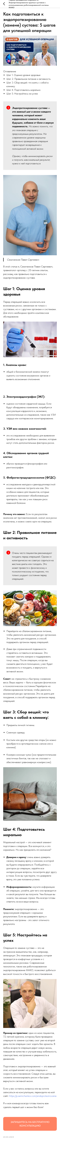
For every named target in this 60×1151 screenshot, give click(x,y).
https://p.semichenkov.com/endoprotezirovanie (32, 1095)
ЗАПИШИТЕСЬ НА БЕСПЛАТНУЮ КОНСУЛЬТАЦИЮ (30, 1123)
